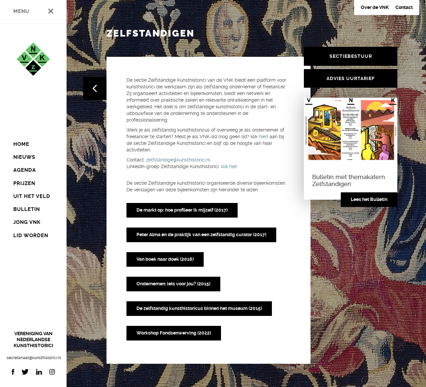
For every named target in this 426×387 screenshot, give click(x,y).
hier (263, 136)
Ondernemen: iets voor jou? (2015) (173, 283)
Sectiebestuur (350, 56)
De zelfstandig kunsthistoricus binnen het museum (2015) (199, 308)
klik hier (228, 166)
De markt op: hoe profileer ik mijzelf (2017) (182, 210)
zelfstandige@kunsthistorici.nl (178, 159)
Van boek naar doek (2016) (165, 259)
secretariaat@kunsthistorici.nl (33, 357)
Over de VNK (375, 7)
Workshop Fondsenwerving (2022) (173, 333)
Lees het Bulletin (369, 199)
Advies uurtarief (350, 78)
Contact (404, 7)
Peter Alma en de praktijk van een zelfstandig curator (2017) (201, 234)
